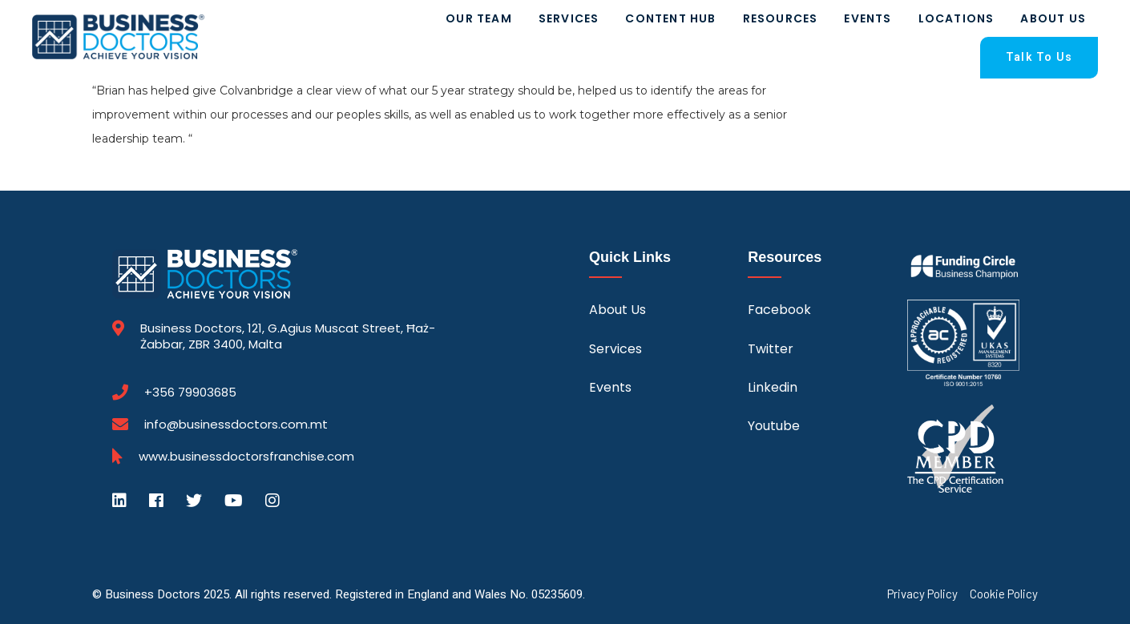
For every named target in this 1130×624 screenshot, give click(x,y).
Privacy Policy (922, 594)
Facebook (779, 309)
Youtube (774, 426)
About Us (1053, 18)
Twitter (770, 349)
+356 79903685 (190, 392)
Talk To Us (1039, 57)
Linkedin (772, 387)
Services (569, 18)
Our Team (479, 18)
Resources (780, 18)
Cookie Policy (1004, 594)
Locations (956, 18)
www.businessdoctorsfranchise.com (246, 457)
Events (867, 18)
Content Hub (670, 18)
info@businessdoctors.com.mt (236, 424)
